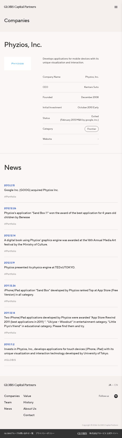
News (8, 409)
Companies (16, 20)
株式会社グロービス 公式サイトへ (103, 433)
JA (109, 385)
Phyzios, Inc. (92, 76)
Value (27, 396)
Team (8, 402)
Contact (28, 415)
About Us (29, 409)
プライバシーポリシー (45, 433)
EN (116, 385)
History (28, 402)
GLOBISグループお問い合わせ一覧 (18, 433)
